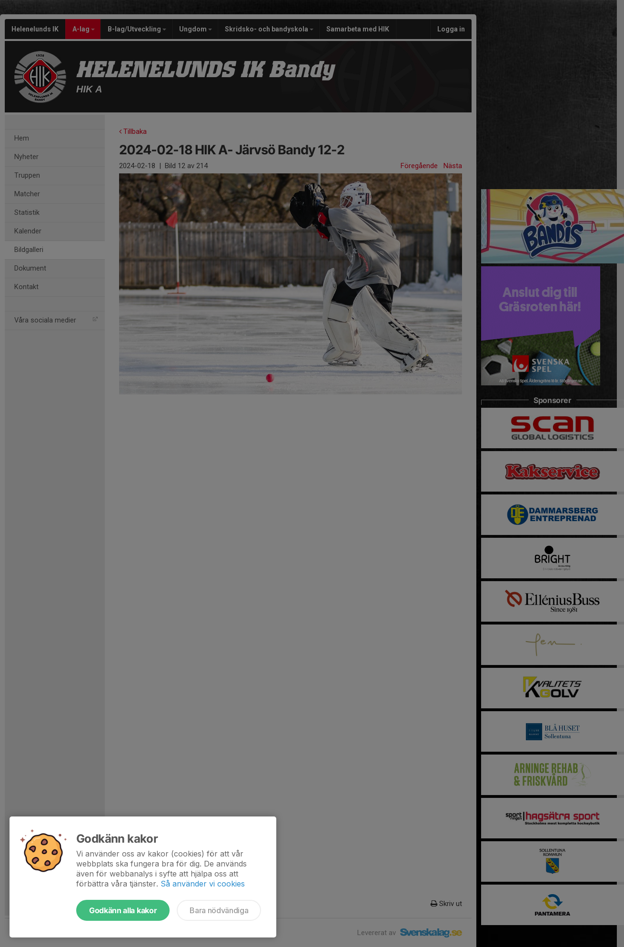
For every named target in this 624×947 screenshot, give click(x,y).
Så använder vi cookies (203, 883)
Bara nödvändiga (219, 910)
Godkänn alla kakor (123, 910)
